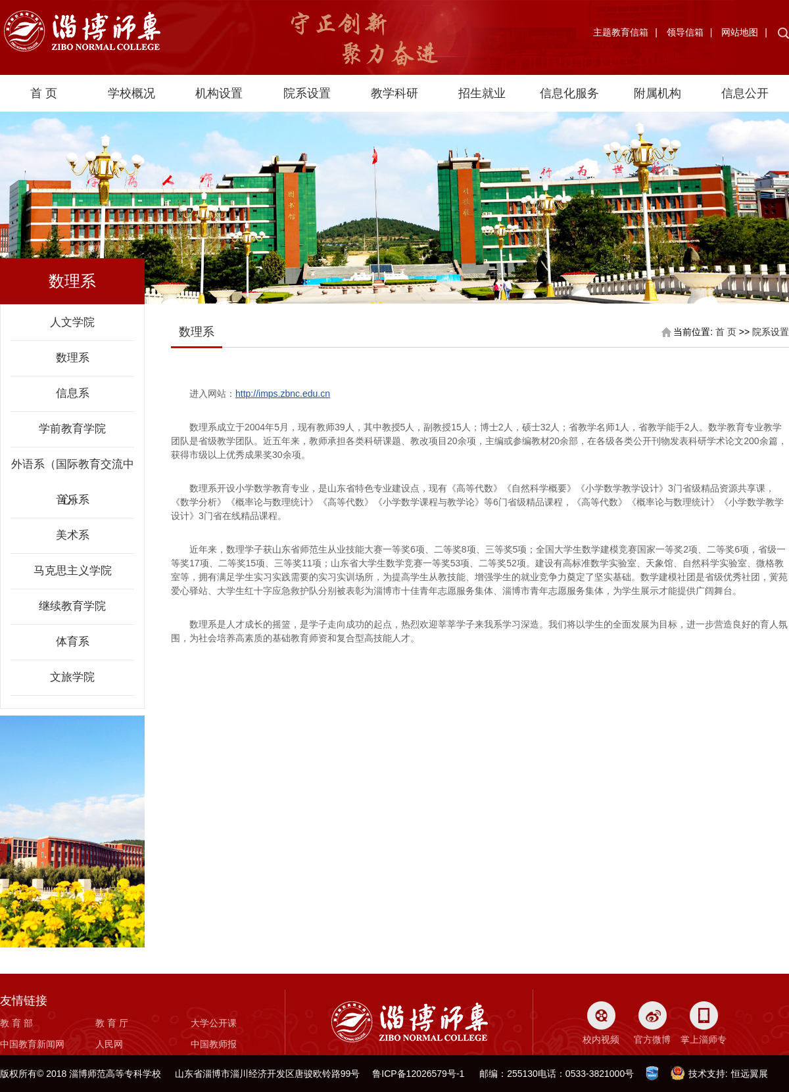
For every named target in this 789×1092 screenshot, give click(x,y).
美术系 (72, 535)
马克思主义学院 (73, 570)
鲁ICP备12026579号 (414, 1073)
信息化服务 (569, 93)
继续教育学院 (72, 606)
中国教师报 (214, 1044)
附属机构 (657, 93)
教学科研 (394, 93)
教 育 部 (16, 1023)
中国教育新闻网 (32, 1044)
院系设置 (307, 93)
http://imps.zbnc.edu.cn (282, 393)
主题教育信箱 (620, 32)
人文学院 (72, 322)
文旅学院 (72, 677)
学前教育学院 (72, 428)
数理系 (72, 358)
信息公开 (745, 93)
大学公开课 (214, 1023)
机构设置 (219, 93)
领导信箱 (685, 32)
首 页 (43, 93)
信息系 (72, 393)
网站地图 (739, 32)
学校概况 (131, 93)
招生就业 (482, 93)
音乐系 (72, 499)
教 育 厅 (111, 1023)
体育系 (72, 641)
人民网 (109, 1044)
